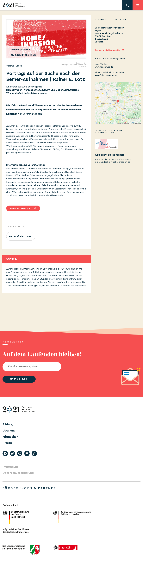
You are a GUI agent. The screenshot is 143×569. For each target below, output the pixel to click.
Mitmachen (10, 436)
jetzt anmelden (19, 379)
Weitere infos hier (21, 208)
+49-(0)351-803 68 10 (106, 75)
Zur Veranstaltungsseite (107, 50)
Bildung (8, 424)
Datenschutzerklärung (18, 472)
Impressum (10, 466)
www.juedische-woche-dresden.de (113, 159)
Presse (7, 442)
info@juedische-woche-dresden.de (112, 162)
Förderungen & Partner (29, 488)
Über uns (9, 430)
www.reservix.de (104, 67)
